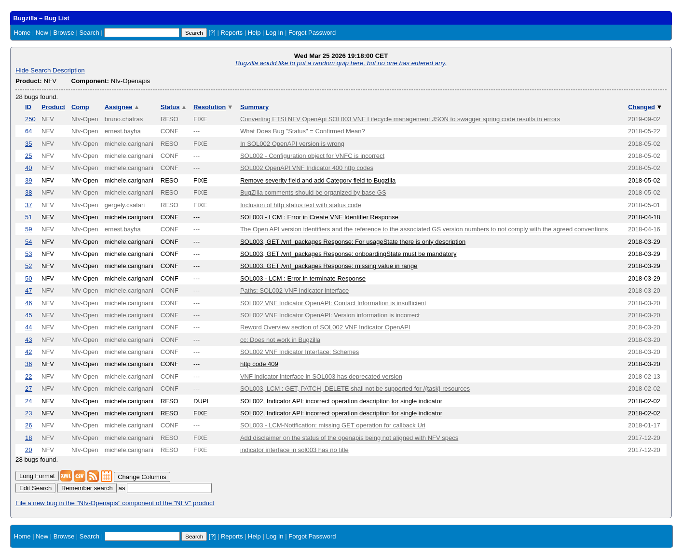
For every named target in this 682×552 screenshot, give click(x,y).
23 (28, 413)
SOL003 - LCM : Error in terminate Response (303, 278)
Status (174, 107)
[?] (211, 32)
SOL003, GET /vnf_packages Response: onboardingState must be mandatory (348, 253)
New (42, 32)
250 (30, 119)
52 (28, 265)
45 (28, 315)
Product (53, 107)
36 (28, 364)
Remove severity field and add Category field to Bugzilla (318, 180)
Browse (63, 32)
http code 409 (259, 364)
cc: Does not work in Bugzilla (280, 339)
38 (28, 192)
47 (28, 290)
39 (28, 180)
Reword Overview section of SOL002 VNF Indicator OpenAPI (325, 327)
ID (28, 107)
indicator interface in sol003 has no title (294, 449)
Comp (80, 107)
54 (28, 241)
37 (28, 205)
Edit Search (35, 488)
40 (28, 167)
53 (28, 253)
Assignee (122, 107)
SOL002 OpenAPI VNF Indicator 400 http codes (306, 167)
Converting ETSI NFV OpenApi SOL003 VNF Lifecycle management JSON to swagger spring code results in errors (400, 119)
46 (28, 303)
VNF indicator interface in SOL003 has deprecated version (321, 376)
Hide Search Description (50, 70)
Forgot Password (312, 32)
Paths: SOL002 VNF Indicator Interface (294, 290)
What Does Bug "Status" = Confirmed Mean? (302, 131)
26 (28, 425)
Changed (645, 107)
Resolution (213, 107)
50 (28, 278)
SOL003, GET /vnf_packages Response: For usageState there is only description (352, 241)
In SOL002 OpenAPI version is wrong (292, 143)
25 (28, 155)
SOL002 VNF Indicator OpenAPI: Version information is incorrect (330, 315)
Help (254, 32)
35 (28, 143)
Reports (232, 32)
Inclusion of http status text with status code (300, 205)
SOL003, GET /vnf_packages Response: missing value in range (329, 265)
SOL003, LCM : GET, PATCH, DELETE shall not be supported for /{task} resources (355, 388)
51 (28, 217)
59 (28, 229)
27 (28, 388)
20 (28, 449)
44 (28, 327)
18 (28, 437)
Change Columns (142, 477)
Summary (254, 107)
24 (28, 401)
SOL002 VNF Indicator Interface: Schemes (299, 351)
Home (22, 32)
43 (28, 339)
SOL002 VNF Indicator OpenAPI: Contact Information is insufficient (333, 303)
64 (28, 131)
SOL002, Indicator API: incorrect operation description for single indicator (341, 401)
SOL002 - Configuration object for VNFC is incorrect (312, 155)
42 (28, 351)
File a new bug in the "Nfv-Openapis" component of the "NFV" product (114, 503)
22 (28, 376)
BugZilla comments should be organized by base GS (313, 192)
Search (89, 32)
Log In (274, 32)
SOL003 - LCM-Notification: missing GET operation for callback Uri (332, 425)
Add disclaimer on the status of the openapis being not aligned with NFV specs (349, 437)
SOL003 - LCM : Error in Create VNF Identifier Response (319, 217)
